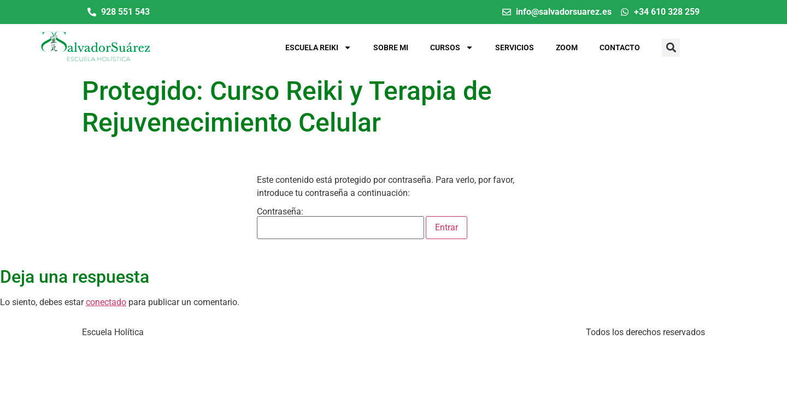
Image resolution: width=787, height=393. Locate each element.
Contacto (620, 47)
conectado (106, 302)
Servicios (514, 47)
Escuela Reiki (318, 47)
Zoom (567, 47)
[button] (671, 48)
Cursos (451, 47)
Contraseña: (340, 223)
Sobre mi (390, 47)
